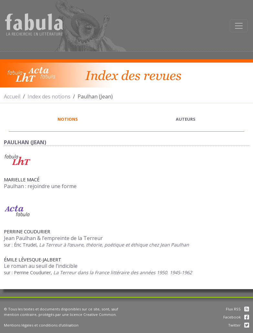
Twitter (238, 325)
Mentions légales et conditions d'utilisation (41, 325)
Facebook (236, 317)
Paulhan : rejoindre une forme (40, 186)
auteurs (185, 119)
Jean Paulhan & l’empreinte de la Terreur (53, 238)
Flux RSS (237, 309)
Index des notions (48, 96)
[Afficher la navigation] (239, 25)
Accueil (12, 96)
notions (68, 119)
